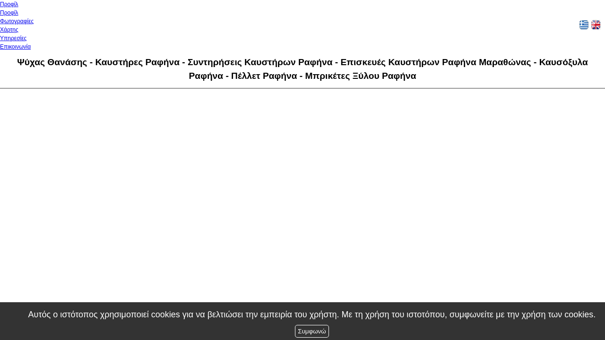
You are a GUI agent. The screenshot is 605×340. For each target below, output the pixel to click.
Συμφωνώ (312, 331)
